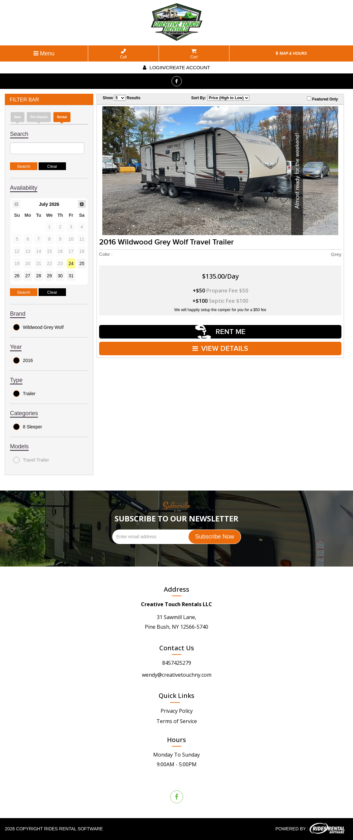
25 (81, 263)
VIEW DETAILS (220, 348)
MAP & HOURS (291, 53)
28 (38, 275)
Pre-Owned (38, 117)
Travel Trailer (31, 460)
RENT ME (220, 332)
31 (71, 275)
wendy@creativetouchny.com (176, 674)
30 (60, 275)
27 (28, 275)
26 (17, 275)
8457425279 (176, 662)
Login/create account (176, 67)
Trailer (24, 393)
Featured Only (322, 98)
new (17, 117)
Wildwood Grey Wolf (38, 327)
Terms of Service (176, 721)
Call (123, 54)
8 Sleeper (27, 427)
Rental (62, 117)
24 (71, 263)
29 (49, 275)
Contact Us (176, 648)
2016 (23, 360)
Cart (194, 54)
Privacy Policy (177, 710)
